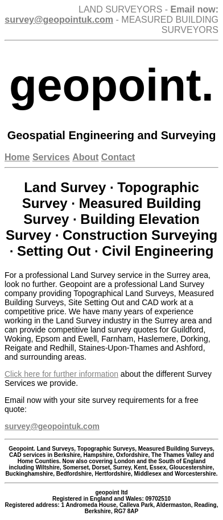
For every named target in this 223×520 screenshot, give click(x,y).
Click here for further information (61, 373)
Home (17, 157)
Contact (118, 157)
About (85, 157)
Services (51, 157)
